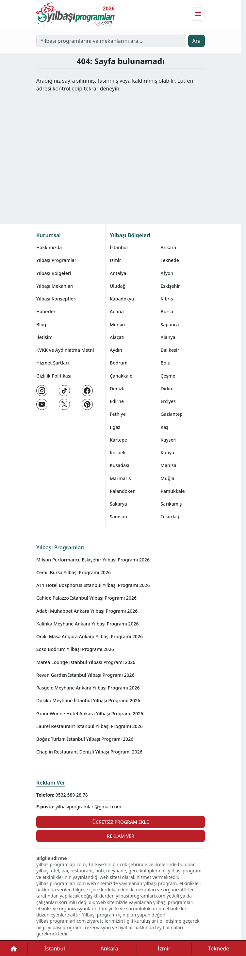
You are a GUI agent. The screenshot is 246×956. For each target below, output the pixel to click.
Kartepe (118, 440)
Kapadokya (122, 299)
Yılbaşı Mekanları (55, 286)
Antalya (118, 273)
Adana (117, 311)
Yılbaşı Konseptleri (56, 299)
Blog (41, 324)
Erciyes (168, 401)
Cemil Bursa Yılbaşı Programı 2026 (73, 572)
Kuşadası (119, 465)
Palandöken (123, 491)
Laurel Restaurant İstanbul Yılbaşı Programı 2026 (89, 726)
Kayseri (169, 440)
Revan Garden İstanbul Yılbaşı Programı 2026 (85, 675)
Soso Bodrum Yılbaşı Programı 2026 (75, 649)
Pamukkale (173, 491)
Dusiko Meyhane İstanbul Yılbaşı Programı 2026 (88, 700)
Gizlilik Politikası (53, 376)
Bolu (166, 363)
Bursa (167, 311)
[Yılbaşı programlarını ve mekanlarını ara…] (111, 41)
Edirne (117, 401)
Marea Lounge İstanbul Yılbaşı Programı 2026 (85, 662)
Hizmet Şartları (52, 363)
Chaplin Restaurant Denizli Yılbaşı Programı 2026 (89, 752)
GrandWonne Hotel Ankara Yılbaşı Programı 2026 (89, 713)
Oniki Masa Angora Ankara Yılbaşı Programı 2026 (89, 636)
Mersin (117, 324)
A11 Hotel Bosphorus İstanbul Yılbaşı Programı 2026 (93, 585)
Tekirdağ (170, 516)
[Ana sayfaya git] (75, 14)
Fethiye (118, 414)
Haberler (46, 311)
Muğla (167, 478)
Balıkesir (170, 350)
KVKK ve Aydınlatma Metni (65, 350)
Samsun (118, 516)
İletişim (44, 337)
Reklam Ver (50, 782)
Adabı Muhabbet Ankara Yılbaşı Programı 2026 (87, 611)
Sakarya (118, 504)
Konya (167, 452)
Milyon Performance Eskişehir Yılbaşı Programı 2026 (93, 560)
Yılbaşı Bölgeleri (53, 273)
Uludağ (117, 286)
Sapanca (170, 324)
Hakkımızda (49, 247)
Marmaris (120, 478)
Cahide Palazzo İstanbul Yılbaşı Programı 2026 (86, 598)
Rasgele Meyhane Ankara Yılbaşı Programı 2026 (88, 688)
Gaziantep (172, 414)
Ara (196, 40)
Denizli (117, 388)
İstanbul (119, 247)
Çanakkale (121, 376)
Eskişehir (170, 286)
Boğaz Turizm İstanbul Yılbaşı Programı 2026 (84, 739)
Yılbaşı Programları (56, 260)
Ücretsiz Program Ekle (120, 822)
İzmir (115, 260)
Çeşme (168, 376)
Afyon (167, 273)
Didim (167, 388)
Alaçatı (117, 337)
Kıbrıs (167, 299)
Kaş (165, 427)
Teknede (170, 260)
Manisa (168, 465)
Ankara (168, 247)
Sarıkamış (171, 504)
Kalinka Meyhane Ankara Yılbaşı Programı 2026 (87, 624)
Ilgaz (115, 427)
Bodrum (118, 363)
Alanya (168, 337)
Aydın (116, 350)
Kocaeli (117, 452)
